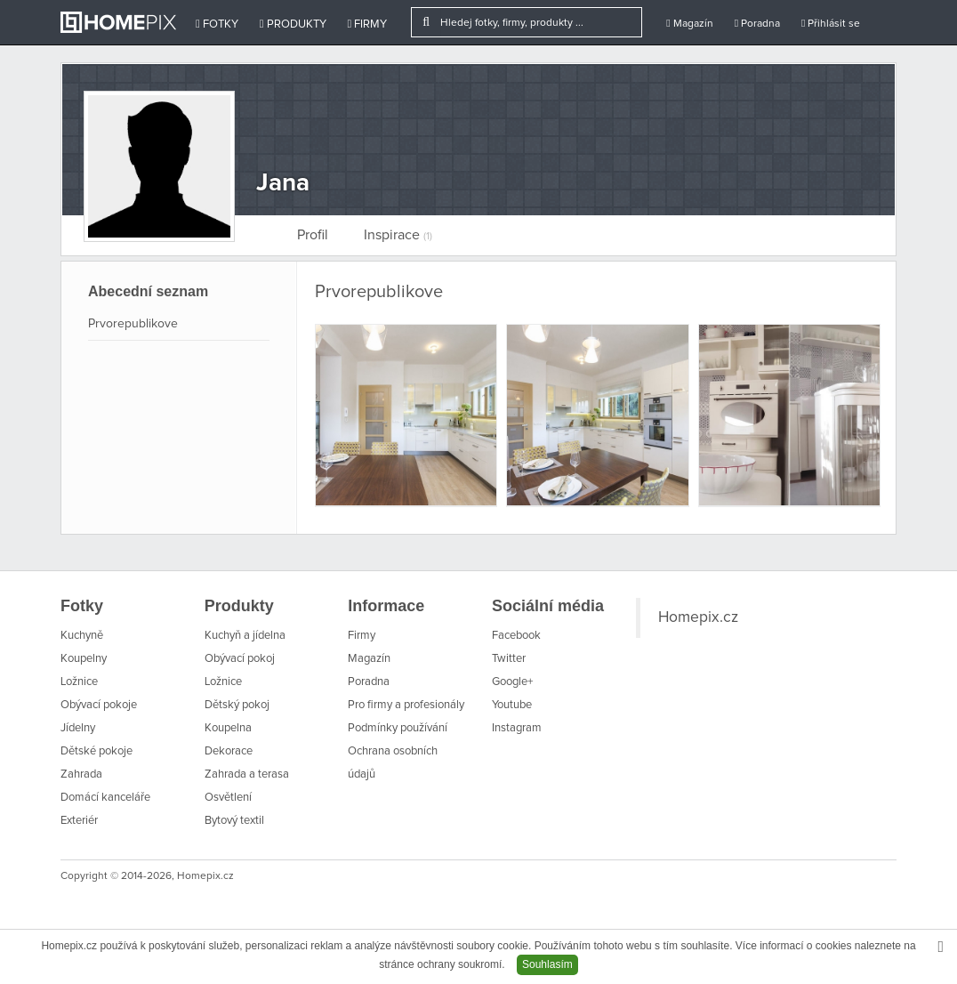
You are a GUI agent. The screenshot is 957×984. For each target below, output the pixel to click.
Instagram (517, 728)
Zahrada (81, 774)
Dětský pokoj (237, 705)
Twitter (509, 659)
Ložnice (79, 682)
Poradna (757, 23)
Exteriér (79, 821)
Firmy (368, 24)
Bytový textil (234, 821)
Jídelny (77, 728)
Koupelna (228, 728)
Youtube (512, 705)
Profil (312, 235)
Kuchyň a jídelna (245, 635)
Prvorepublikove (133, 324)
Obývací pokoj (240, 659)
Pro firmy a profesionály (406, 705)
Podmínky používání (397, 728)
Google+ (512, 682)
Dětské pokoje (96, 751)
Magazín (689, 23)
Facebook (516, 635)
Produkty (293, 24)
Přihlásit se (830, 23)
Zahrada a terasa (247, 774)
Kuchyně (81, 635)
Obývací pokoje (98, 705)
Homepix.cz (698, 617)
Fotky (217, 24)
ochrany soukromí (459, 964)
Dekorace (229, 751)
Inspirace (398, 235)
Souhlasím (547, 964)
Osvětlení (228, 797)
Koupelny (83, 659)
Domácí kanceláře (105, 797)
